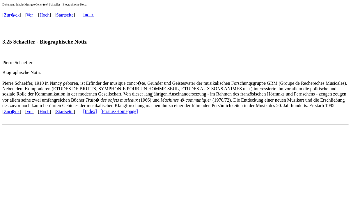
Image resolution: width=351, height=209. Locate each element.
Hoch (45, 14)
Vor (29, 14)
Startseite (65, 14)
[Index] (90, 111)
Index (88, 14)
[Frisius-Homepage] (119, 111)
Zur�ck (12, 14)
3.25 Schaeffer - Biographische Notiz (44, 42)
